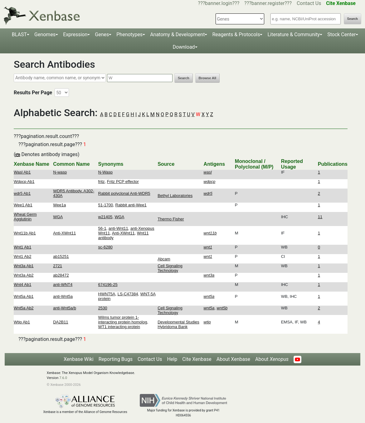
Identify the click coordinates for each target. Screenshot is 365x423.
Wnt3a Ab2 (24, 275)
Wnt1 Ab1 (22, 247)
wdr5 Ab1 (22, 193)
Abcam (164, 259)
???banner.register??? (268, 3)
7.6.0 (63, 378)
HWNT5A (106, 294)
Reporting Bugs (116, 359)
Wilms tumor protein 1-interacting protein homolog (122, 319)
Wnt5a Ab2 (24, 308)
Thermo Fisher (171, 219)
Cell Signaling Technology (170, 268)
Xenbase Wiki (79, 359)
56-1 (102, 228)
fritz (101, 181)
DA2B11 (60, 322)
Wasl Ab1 (22, 172)
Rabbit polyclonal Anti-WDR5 (124, 193)
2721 (57, 265)
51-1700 (105, 205)
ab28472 (61, 275)
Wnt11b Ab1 (25, 233)
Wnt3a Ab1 (24, 265)
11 (320, 216)
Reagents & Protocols (236, 34)
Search (352, 19)
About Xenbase (233, 359)
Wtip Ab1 (22, 322)
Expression (75, 34)
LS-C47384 (128, 294)
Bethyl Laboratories (175, 195)
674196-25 (108, 284)
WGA (58, 216)
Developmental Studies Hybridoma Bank (178, 324)
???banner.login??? (219, 3)
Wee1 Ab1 (23, 205)
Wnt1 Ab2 (22, 256)
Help (172, 359)
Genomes (45, 34)
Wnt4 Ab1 (22, 284)
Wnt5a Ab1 (24, 296)
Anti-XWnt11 (64, 233)
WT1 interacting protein (119, 326)
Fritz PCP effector (123, 181)
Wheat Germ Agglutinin (25, 216)
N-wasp (60, 172)
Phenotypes (129, 34)
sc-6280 (105, 247)
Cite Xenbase (197, 359)
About (272, 359)
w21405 (105, 216)
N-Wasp (105, 172)
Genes (102, 34)
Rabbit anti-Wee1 (131, 205)
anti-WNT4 (62, 284)
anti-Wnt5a (63, 296)
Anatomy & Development (177, 34)
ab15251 (61, 256)
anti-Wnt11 (118, 228)
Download (184, 47)
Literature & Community (293, 34)
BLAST (19, 34)
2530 (102, 308)
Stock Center (341, 34)
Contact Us (309, 3)
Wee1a (59, 205)
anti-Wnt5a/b (64, 308)
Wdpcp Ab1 (24, 181)
